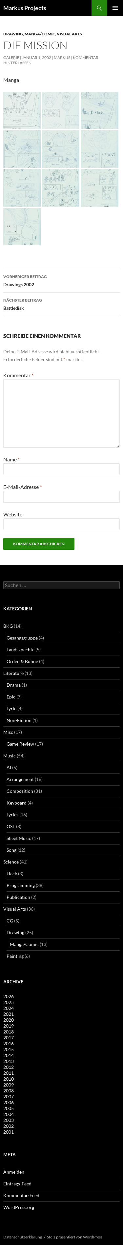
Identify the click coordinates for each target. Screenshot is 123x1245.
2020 (8, 1020)
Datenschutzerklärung (22, 1237)
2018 (8, 1031)
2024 (8, 1008)
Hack (12, 873)
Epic (11, 696)
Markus (62, 57)
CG (10, 920)
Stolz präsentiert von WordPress (74, 1237)
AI (9, 767)
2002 (8, 1126)
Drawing (13, 33)
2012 (8, 1067)
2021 (8, 1014)
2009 (8, 1084)
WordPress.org (18, 1207)
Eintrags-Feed (17, 1183)
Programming (21, 885)
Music (9, 755)
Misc (8, 732)
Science (11, 861)
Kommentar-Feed (21, 1195)
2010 (8, 1079)
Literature (13, 673)
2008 (8, 1090)
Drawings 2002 (61, 280)
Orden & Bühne (22, 661)
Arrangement (20, 779)
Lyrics (12, 814)
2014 (8, 1055)
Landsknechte (20, 649)
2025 (8, 1002)
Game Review (20, 744)
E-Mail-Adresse (22, 487)
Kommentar (18, 375)
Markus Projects (24, 7)
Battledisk (61, 303)
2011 (8, 1073)
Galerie (11, 57)
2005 (8, 1108)
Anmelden (13, 1172)
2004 (8, 1114)
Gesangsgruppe (22, 638)
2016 (8, 1043)
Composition (20, 791)
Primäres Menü (115, 8)
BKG (8, 626)
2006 (8, 1102)
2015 (8, 1049)
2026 (8, 996)
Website (12, 514)
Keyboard (17, 803)
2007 (8, 1096)
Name (11, 459)
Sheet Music (19, 838)
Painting (15, 956)
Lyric (11, 708)
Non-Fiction (19, 720)
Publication (18, 897)
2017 (8, 1037)
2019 (8, 1026)
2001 (8, 1132)
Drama (14, 685)
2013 (8, 1061)
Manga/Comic (40, 33)
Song (11, 850)
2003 (8, 1120)
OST (11, 826)
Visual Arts (69, 33)
